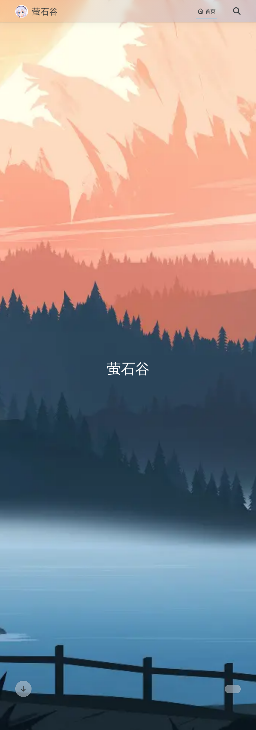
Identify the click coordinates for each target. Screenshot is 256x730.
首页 (206, 11)
